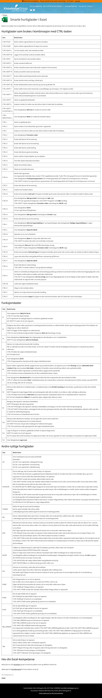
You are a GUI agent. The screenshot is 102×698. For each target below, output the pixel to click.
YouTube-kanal (16, 669)
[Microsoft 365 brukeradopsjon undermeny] (63, 6)
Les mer (77, 1)
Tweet (3, 678)
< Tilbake (4, 15)
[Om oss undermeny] (92, 6)
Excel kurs (17, 664)
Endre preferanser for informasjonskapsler (51, 693)
